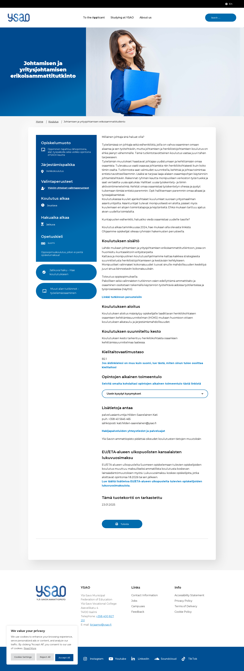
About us (146, 17)
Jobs (134, 600)
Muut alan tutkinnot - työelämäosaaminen (64, 291)
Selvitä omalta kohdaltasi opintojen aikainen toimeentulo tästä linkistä (151, 383)
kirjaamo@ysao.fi (101, 624)
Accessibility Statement (189, 595)
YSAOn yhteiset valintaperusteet (68, 187)
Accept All (64, 657)
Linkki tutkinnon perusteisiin (122, 297)
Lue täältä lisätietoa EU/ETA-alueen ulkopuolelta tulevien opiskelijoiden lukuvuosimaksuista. (152, 483)
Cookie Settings (23, 657)
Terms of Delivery (186, 606)
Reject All (45, 657)
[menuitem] (229, 4)
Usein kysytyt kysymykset (124, 393)
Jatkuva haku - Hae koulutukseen (62, 272)
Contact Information (144, 595)
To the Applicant (94, 17)
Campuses (138, 606)
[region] (42, 646)
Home (39, 121)
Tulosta (125, 524)
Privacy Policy (183, 600)
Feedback (137, 611)
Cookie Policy (183, 611)
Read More (30, 649)
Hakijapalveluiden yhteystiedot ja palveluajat (133, 431)
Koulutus (53, 121)
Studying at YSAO (122, 17)
